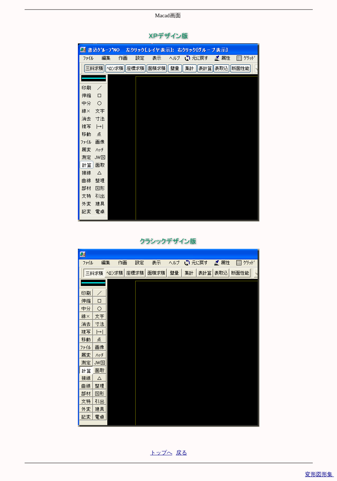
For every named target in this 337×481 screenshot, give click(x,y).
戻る (181, 453)
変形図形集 (319, 474)
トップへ (161, 453)
